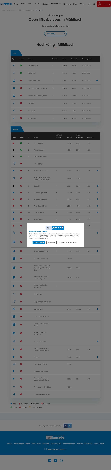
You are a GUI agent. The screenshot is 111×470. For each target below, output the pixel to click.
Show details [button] (51, 242)
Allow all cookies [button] (39, 242)
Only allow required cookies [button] (67, 242)
